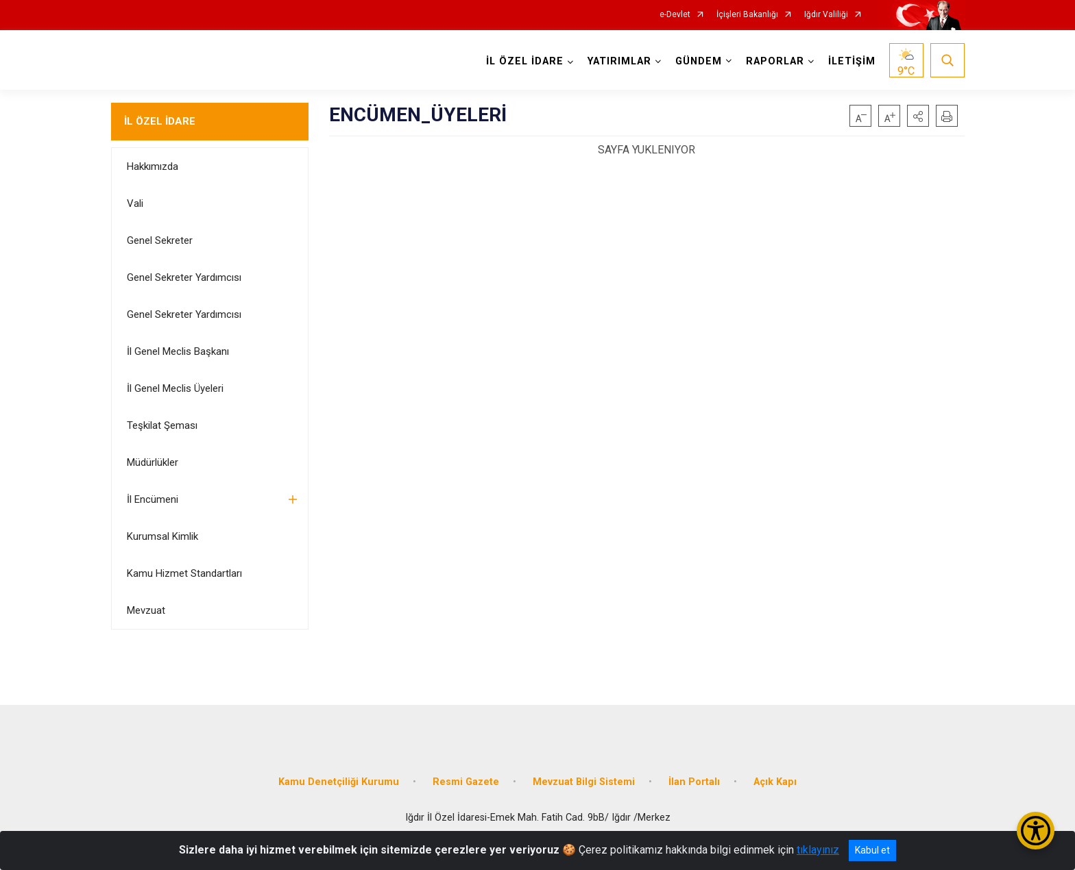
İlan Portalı (694, 782)
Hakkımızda (152, 166)
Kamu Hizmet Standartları (184, 573)
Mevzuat (146, 610)
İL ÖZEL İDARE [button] (525, 61)
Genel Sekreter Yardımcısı (184, 277)
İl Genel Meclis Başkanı (178, 351)
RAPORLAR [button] (775, 61)
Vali (135, 203)
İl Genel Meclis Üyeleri (175, 388)
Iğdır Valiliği (826, 14)
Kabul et (872, 850)
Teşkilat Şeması (162, 425)
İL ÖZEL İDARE (159, 121)
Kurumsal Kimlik (162, 536)
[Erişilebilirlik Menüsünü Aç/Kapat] (1035, 830)
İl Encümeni (152, 499)
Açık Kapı (775, 782)
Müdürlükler (152, 462)
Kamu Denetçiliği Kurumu (338, 782)
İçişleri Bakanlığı (747, 14)
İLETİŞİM (851, 61)
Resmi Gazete (466, 782)
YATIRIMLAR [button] (619, 61)
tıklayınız (818, 849)
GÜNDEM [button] (698, 61)
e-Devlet (675, 14)
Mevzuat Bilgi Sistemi (584, 782)
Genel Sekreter (160, 240)
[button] (918, 116)
